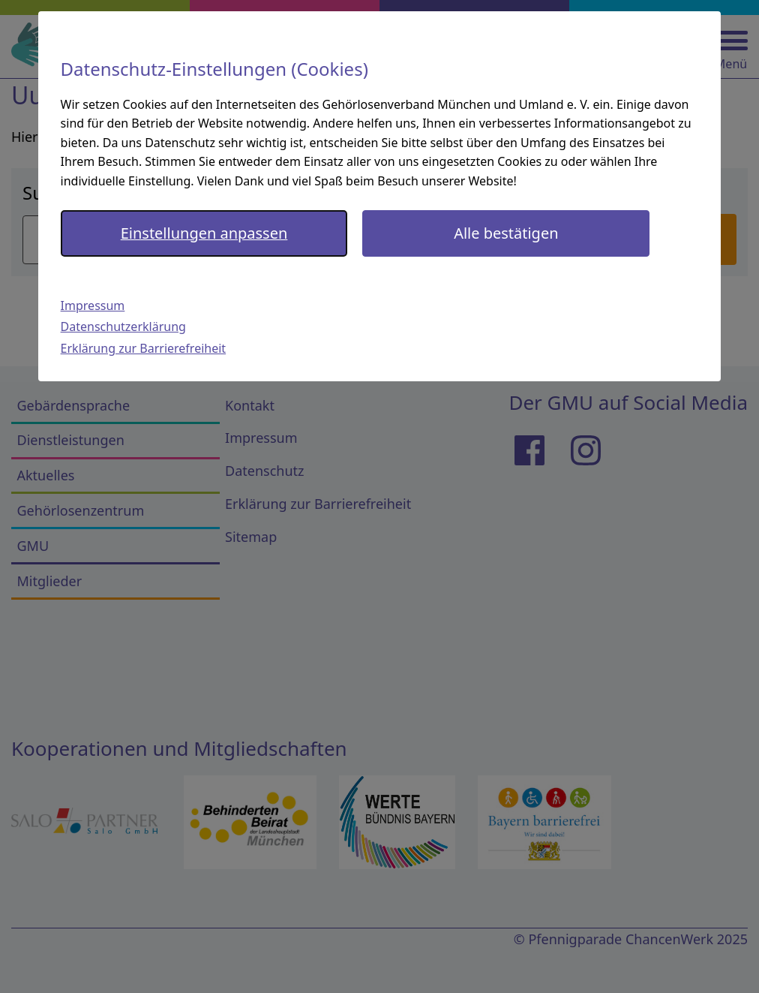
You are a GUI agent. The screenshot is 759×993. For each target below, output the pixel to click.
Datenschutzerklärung (123, 326)
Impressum (93, 305)
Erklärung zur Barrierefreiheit (143, 348)
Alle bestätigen (506, 233)
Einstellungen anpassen (204, 233)
